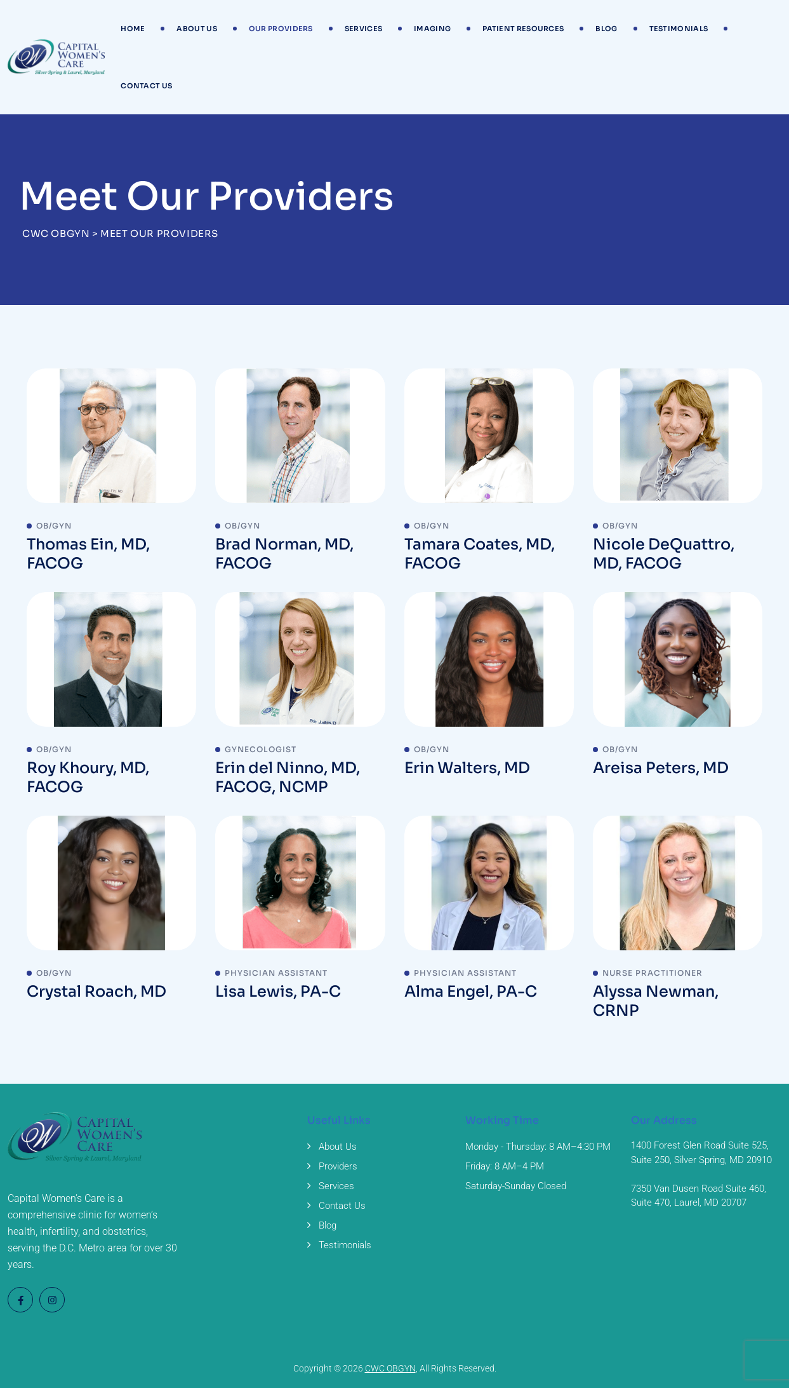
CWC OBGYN (390, 1368)
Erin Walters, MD (467, 768)
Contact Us (146, 85)
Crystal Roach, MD (96, 991)
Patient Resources (523, 28)
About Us (196, 28)
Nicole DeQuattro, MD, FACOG (663, 554)
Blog (606, 28)
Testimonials (678, 28)
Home (133, 28)
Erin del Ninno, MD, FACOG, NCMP (287, 777)
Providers (338, 1166)
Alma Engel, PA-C (470, 991)
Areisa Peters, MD (661, 768)
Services (363, 28)
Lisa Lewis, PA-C (278, 991)
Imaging (432, 28)
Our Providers (281, 28)
